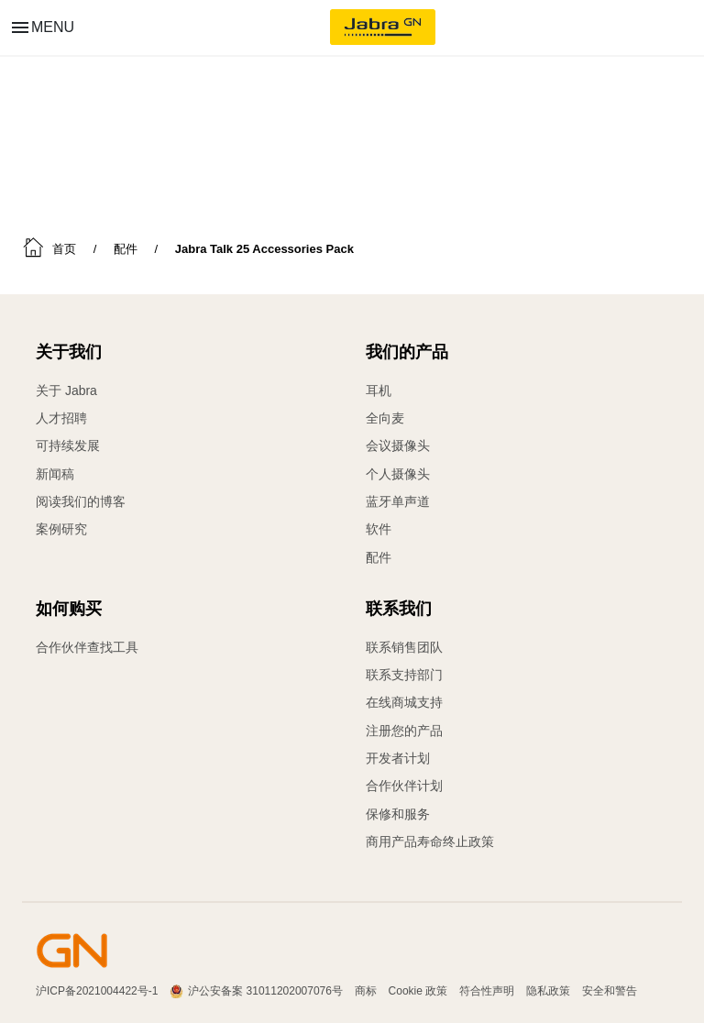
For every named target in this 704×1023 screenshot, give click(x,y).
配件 (378, 555)
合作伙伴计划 (404, 784)
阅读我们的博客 (81, 500)
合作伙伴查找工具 (87, 647)
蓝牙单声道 (398, 500)
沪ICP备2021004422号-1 (97, 989)
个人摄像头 (398, 473)
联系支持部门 (404, 674)
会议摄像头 (398, 445)
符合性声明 (486, 989)
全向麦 (385, 418)
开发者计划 (398, 757)
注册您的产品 (404, 729)
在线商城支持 (404, 702)
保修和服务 (398, 812)
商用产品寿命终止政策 (430, 839)
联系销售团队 (404, 647)
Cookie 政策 (418, 989)
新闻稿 (55, 473)
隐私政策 (548, 989)
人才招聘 (61, 418)
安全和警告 (609, 989)
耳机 (378, 390)
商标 (366, 989)
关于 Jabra (66, 390)
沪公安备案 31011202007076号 (265, 989)
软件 (378, 528)
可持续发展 (68, 445)
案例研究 (61, 528)
